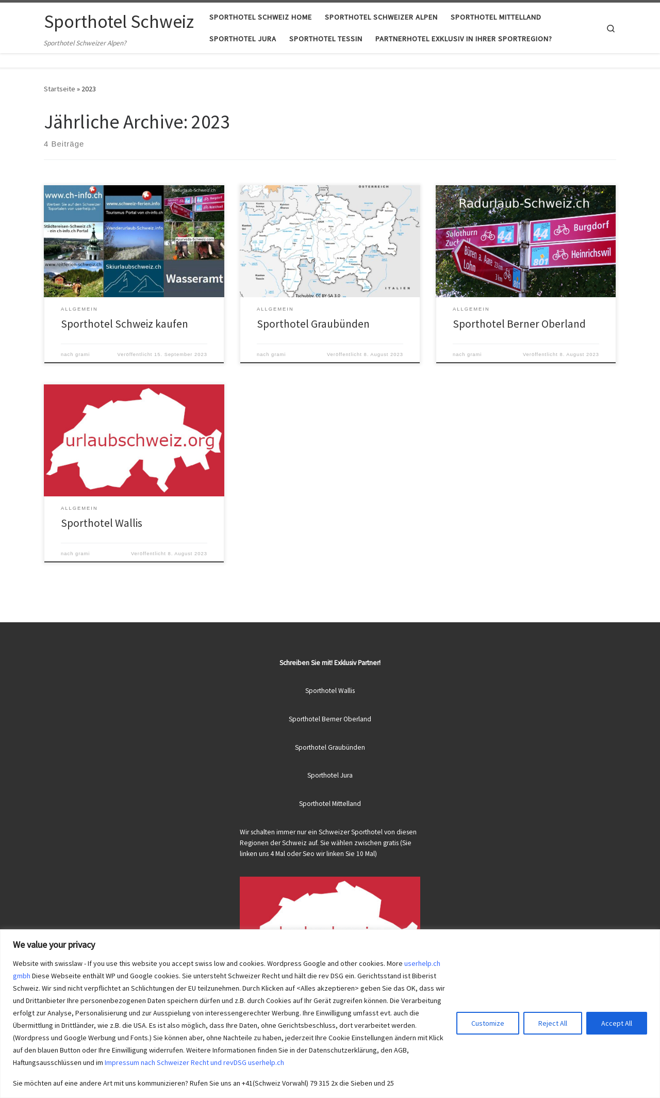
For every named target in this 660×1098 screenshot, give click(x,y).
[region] (330, 1013)
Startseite (59, 88)
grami (82, 354)
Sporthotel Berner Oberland (519, 324)
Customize (487, 1023)
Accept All (616, 1023)
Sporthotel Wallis (101, 523)
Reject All (552, 1023)
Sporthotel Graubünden (313, 324)
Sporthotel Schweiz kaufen (124, 324)
